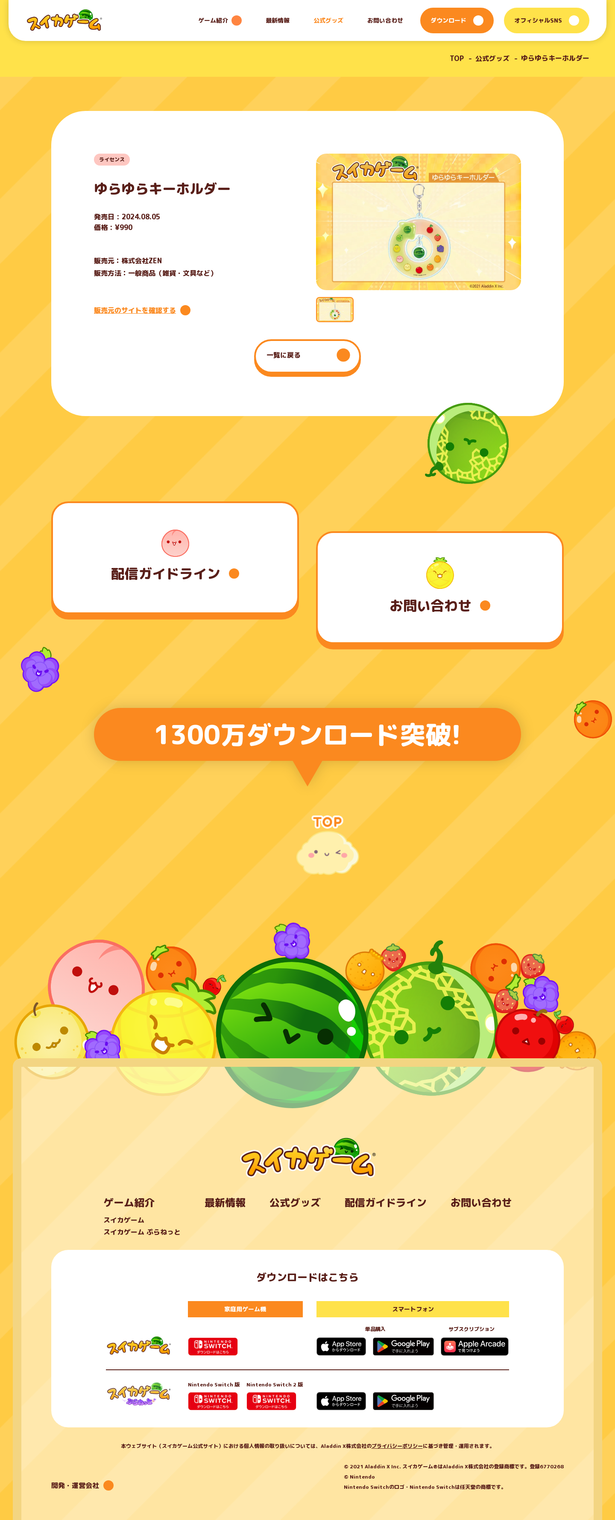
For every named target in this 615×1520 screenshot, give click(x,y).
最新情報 (278, 20)
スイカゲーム (123, 1220)
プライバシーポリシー (397, 1446)
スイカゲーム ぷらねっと (142, 1232)
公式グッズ (328, 20)
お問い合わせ (385, 20)
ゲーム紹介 (129, 1202)
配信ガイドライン (386, 1202)
